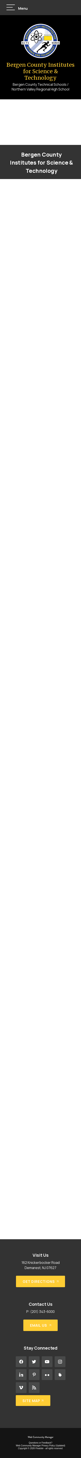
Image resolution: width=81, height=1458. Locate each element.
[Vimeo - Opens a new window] (21, 1387)
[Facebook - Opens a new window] (21, 1361)
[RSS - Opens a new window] (34, 1387)
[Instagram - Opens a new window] (60, 1361)
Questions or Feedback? (40, 1443)
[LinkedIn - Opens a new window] (21, 1374)
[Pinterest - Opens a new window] (34, 1374)
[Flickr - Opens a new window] (47, 1374)
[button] (17, 8)
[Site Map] (33, 1400)
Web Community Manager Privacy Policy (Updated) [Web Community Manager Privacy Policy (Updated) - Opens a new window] (40, 1445)
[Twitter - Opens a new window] (34, 1361)
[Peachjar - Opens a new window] (60, 1374)
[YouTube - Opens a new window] (47, 1361)
